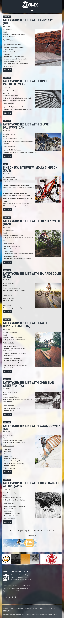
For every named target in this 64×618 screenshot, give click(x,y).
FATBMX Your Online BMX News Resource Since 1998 (32, 4)
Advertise (43, 608)
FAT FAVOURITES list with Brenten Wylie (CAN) (31, 222)
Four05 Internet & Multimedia (39, 614)
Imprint (5, 608)
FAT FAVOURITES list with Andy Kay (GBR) (28, 21)
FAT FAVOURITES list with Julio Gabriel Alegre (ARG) (31, 484)
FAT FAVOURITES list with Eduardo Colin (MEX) (32, 275)
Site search (6, 611)
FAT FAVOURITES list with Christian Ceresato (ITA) (28, 384)
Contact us (51, 608)
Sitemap (35, 608)
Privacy (12, 608)
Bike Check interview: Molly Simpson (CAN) (30, 169)
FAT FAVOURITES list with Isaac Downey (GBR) (31, 427)
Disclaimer (28, 608)
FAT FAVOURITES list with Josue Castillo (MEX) (25, 82)
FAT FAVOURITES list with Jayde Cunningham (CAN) (25, 324)
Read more (7, 70)
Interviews (7, 16)
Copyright (19, 608)
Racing (6, 164)
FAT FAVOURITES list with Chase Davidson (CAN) (26, 125)
